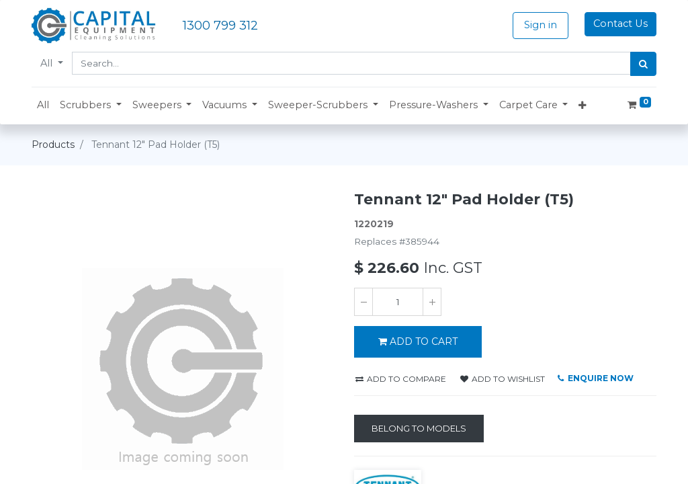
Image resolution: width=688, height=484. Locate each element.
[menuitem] (43, 105)
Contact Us (620, 23)
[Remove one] (363, 301)
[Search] (643, 64)
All (47, 63)
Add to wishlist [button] (502, 379)
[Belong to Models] (419, 429)
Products (53, 144)
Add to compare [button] (400, 379)
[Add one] (432, 301)
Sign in (540, 25)
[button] (90, 105)
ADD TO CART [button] (418, 341)
